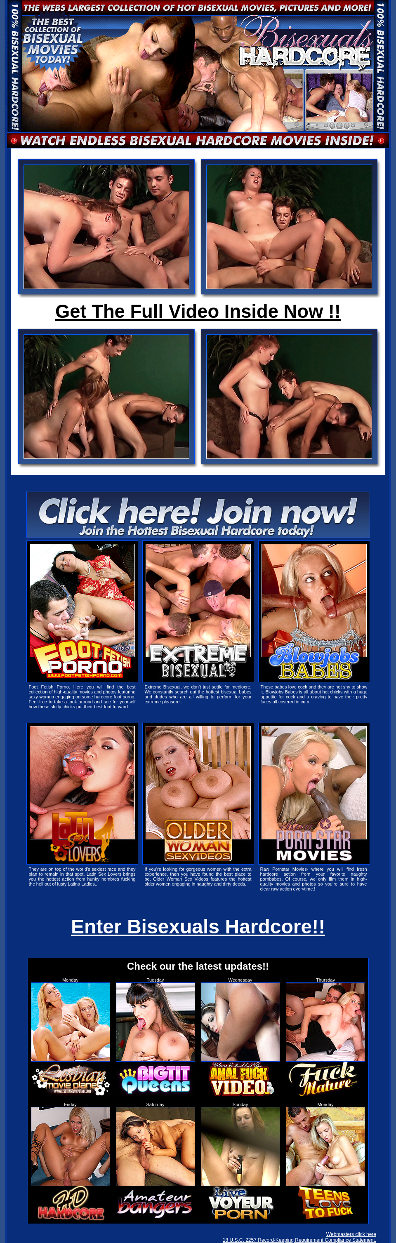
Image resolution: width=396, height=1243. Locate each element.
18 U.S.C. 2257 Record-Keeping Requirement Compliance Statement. (299, 1240)
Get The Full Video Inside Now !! (198, 311)
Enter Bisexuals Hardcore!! (198, 927)
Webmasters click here (351, 1234)
